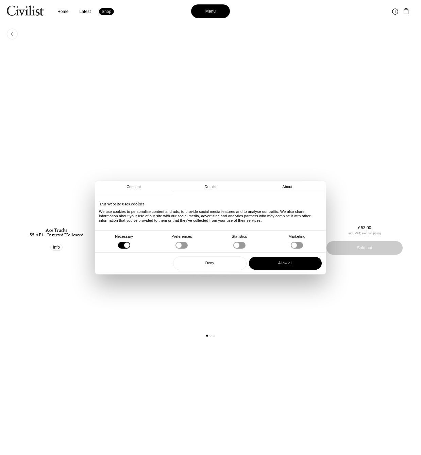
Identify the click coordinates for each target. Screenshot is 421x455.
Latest (85, 11)
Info (56, 247)
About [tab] (287, 187)
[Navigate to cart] (406, 11)
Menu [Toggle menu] (210, 11)
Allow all (285, 263)
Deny (209, 263)
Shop (107, 11)
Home (63, 11)
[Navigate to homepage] (25, 11)
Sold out (364, 248)
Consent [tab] (134, 187)
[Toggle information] (395, 11)
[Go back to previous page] (12, 34)
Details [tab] (210, 187)
